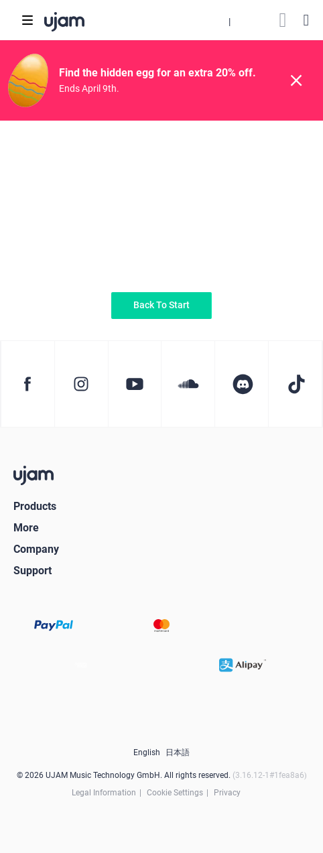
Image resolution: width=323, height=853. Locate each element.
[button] (229, 20)
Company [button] (36, 549)
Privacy (227, 792)
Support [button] (32, 570)
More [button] (26, 527)
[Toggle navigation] (27, 20)
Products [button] (34, 506)
